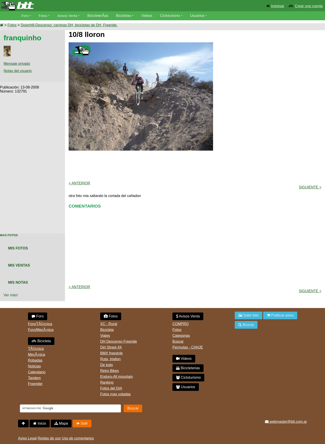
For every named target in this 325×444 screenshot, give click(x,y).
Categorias (181, 336)
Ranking (107, 382)
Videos (148, 16)
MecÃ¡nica (36, 354)
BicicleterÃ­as (99, 16)
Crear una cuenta (309, 6)
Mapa (61, 423)
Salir (82, 423)
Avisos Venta (68, 16)
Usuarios (199, 16)
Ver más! (11, 295)
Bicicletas (126, 16)
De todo (106, 365)
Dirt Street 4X (111, 347)
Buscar (178, 341)
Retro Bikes (109, 371)
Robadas (35, 360)
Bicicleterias (188, 368)
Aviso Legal (27, 438)
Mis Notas (18, 282)
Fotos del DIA (111, 388)
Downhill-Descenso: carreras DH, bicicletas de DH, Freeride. (69, 25)
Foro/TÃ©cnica (40, 324)
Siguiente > (310, 187)
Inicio (39, 423)
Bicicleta (41, 341)
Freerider (35, 384)
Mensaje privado (17, 64)
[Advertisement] (32, 161)
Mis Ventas (19, 265)
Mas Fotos (9, 235)
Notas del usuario (18, 71)
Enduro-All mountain (116, 376)
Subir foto (248, 315)
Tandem (34, 378)
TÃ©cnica (36, 349)
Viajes (105, 336)
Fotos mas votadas (115, 394)
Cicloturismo (172, 16)
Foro (25, 16)
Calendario (36, 372)
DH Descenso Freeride (118, 341)
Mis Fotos (18, 248)
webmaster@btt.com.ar (286, 422)
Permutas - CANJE (187, 347)
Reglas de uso (49, 438)
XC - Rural (108, 324)
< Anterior (79, 183)
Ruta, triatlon (110, 359)
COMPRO (180, 324)
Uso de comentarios (78, 438)
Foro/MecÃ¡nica (40, 330)
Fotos (43, 16)
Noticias (34, 366)
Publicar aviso (280, 315)
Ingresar (277, 6)
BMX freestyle (111, 353)
